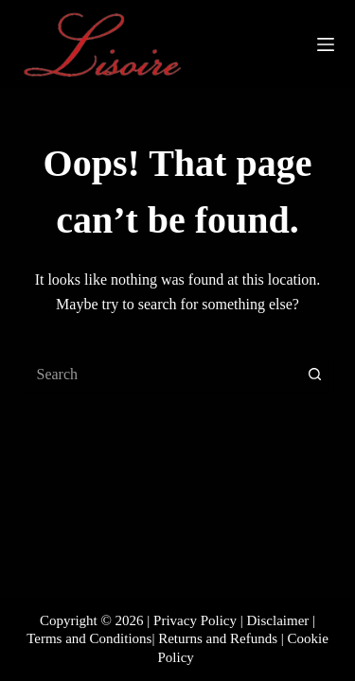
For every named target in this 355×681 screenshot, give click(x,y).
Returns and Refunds (217, 638)
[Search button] (315, 374)
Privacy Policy (195, 620)
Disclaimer (278, 620)
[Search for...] (159, 374)
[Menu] (325, 44)
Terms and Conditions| (90, 638)
